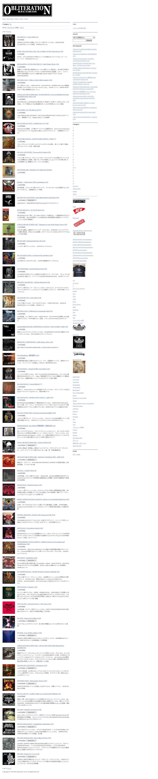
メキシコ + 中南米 (78, 427)
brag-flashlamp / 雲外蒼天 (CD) (28, 355)
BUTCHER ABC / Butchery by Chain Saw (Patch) (34, 170)
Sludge (75, 400)
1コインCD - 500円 (78, 320)
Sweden (75, 430)
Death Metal (76, 377)
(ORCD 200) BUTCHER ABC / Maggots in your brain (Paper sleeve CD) (42, 224)
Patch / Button (77, 304)
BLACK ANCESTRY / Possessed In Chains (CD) (34, 152)
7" (73, 286)
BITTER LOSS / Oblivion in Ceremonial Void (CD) (34, 311)
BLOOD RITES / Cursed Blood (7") (29, 384)
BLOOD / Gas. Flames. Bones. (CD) (29, 633)
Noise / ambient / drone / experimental (83, 403)
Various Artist (76, 188)
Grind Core (76, 382)
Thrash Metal (76, 387)
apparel (75, 191)
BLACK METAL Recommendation (82, 252)
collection (75, 408)
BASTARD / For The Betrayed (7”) (29, 110)
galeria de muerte (79, 353)
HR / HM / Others (78, 406)
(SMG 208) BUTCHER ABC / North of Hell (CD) (34, 442)
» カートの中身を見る (79, 28)
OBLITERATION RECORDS (81, 200)
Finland (75, 432)
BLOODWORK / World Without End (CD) (32, 269)
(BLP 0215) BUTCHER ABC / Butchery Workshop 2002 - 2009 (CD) (40, 457)
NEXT (9, 31)
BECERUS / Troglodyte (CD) (27, 558)
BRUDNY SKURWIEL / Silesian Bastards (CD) (33, 282)
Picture (75, 414)
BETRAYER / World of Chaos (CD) (29, 485)
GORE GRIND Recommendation (82, 244)
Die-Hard (75, 416)
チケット (75, 440)
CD (74, 280)
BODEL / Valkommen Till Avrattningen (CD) (32, 182)
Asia (74, 424)
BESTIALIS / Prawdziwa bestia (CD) (30, 528)
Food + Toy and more (79, 288)
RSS (74, 454)
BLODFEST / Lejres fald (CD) (27, 37)
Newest (22, 27)
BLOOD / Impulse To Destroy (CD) (29, 709)
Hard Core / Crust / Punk (79, 398)
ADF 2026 (79, 341)
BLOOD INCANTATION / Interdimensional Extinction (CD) (38, 198)
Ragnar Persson (79, 366)
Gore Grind (76, 379)
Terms (26, 19)
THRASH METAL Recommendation (83, 255)
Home (4, 19)
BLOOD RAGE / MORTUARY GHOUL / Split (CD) (35, 397)
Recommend (11, 27)
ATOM (78, 454)
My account (10, 19)
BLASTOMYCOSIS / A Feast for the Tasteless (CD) (35, 255)
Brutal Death (76, 385)
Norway (75, 435)
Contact (16, 19)
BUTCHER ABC (77, 438)
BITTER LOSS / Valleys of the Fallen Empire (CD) (34, 80)
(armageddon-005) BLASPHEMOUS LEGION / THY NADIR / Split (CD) (42, 327)
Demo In (75, 411)
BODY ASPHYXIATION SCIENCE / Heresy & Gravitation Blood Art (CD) (43, 499)
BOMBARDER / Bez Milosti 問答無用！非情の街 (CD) (36, 426)
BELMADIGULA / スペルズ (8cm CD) (30, 210)
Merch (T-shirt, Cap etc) (79, 269)
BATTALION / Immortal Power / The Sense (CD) (34, 604)
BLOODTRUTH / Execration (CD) (29, 298)
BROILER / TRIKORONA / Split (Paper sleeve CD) (35, 342)
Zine (74, 312)
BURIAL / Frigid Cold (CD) (26, 470)
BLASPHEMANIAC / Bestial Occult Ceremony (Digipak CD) (38, 572)
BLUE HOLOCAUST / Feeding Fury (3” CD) (33, 123)
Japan (74, 422)
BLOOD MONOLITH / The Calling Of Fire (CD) (34, 738)
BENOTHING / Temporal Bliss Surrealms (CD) (33, 369)
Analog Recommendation (80, 260)
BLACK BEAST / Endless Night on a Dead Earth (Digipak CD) (39, 694)
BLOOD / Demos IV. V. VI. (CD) (28, 754)
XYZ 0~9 (75, 186)
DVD (74, 301)
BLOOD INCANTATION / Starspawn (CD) (32, 665)
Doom (74, 395)
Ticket (74, 194)
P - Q (74, 167)
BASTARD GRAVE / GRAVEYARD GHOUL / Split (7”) (36, 139)
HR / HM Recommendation (80, 258)
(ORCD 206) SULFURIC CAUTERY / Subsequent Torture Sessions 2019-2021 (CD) (84, 98)
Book (74, 307)
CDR (74, 299)
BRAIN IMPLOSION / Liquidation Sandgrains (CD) (35, 724)
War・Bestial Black (78, 392)
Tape (74, 294)
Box (74, 419)
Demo (74, 315)
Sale (74, 317)
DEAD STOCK (77, 446)
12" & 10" (75, 283)
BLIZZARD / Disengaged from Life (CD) (31, 241)
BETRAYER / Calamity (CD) (27, 587)
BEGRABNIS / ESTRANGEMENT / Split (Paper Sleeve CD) (38, 64)
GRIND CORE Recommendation (82, 242)
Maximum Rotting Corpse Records (82, 233)
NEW (79, 210)
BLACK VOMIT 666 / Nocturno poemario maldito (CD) (36, 413)
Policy (21, 19)
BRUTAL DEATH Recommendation (83, 247)
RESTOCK (79, 222)
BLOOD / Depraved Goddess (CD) (29, 618)
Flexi (74, 296)
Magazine (75, 309)
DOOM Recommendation (80, 250)
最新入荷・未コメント (79, 443)
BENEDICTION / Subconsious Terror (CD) (32, 681)
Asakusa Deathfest (79, 326)
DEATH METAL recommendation (82, 239)
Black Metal (76, 390)
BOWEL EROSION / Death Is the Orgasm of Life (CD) (36, 515)
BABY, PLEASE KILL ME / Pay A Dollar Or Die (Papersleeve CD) (40, 51)
